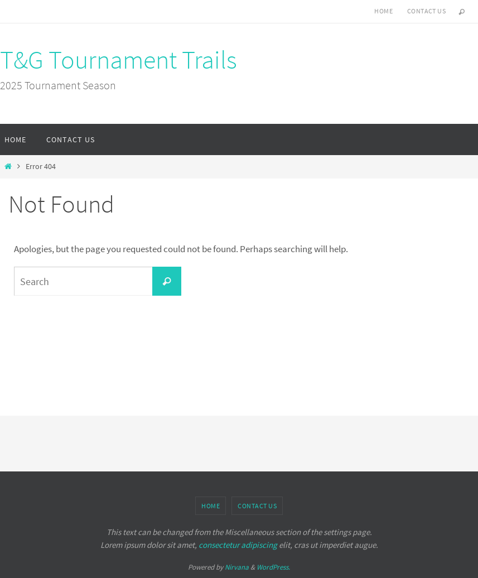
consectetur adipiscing (238, 545)
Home (383, 11)
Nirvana (237, 567)
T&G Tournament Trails (118, 60)
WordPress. (273, 567)
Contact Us (426, 11)
